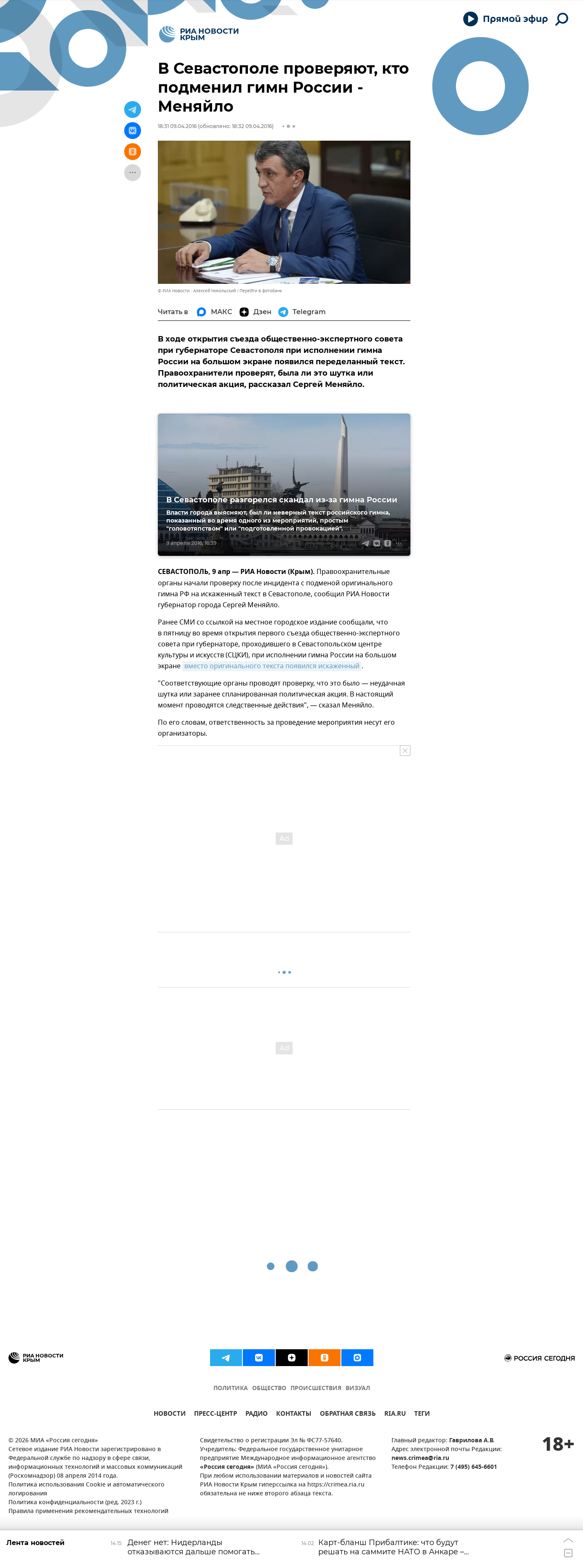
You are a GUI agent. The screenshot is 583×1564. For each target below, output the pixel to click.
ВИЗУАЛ (358, 1388)
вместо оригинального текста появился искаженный (271, 666)
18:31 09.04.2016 (177, 126)
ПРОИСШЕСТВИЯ (315, 1388)
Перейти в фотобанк (261, 291)
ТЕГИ (422, 1415)
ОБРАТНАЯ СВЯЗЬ (348, 1415)
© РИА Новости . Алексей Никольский (197, 291)
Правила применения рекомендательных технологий (88, 1511)
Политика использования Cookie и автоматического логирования (86, 1489)
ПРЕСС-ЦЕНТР (215, 1415)
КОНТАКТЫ (293, 1415)
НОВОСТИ (170, 1415)
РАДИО (256, 1415)
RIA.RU (395, 1415)
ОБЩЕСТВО (269, 1388)
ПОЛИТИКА (230, 1388)
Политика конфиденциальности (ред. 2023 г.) (74, 1503)
